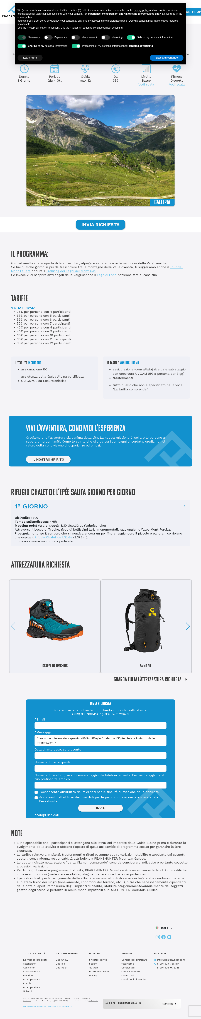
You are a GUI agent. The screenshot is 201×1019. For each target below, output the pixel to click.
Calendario (29, 963)
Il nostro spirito (98, 959)
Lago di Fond (107, 275)
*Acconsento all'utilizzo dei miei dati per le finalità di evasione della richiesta (99, 792)
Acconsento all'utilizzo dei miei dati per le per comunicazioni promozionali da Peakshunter (98, 799)
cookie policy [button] (25, 17)
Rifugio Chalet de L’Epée (53, 537)
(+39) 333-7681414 (166, 963)
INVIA (100, 808)
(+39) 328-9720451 (167, 967)
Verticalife (27, 1001)
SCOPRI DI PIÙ (170, 1004)
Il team (93, 963)
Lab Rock (61, 967)
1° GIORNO (31, 506)
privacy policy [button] (141, 10)
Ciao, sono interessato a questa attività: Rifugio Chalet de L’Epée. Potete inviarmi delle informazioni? (100, 740)
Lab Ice (60, 963)
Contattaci (127, 975)
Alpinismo (29, 967)
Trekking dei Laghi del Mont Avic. (71, 271)
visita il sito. (93, 1001)
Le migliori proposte (35, 959)
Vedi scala (146, 84)
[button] (187, 626)
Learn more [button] (30, 57)
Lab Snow (62, 959)
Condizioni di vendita (133, 979)
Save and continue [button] (167, 57)
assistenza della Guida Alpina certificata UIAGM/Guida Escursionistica (52, 379)
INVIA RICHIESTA (100, 224)
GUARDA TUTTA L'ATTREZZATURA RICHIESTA (152, 680)
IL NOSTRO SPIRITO (48, 459)
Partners (94, 967)
